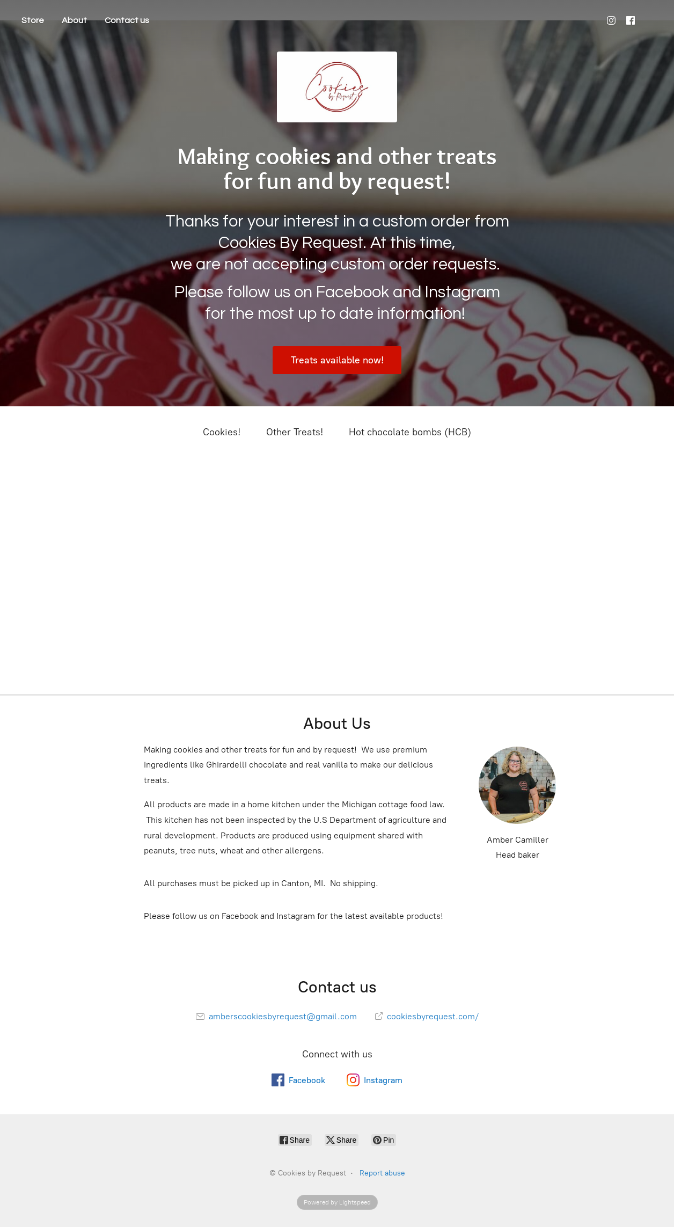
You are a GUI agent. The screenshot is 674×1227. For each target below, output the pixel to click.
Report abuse (382, 1173)
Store (32, 20)
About (74, 20)
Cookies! (221, 432)
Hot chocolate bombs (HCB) (410, 432)
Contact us (127, 20)
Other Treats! (294, 432)
